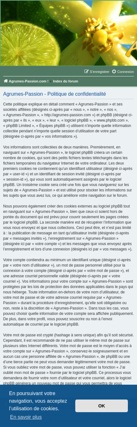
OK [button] (101, 405)
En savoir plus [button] (26, 417)
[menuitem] (122, 72)
